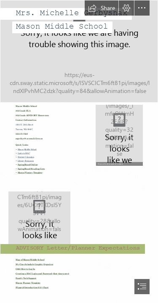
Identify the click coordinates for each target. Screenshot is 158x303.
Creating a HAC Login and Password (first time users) (42, 273)
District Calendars (26, 157)
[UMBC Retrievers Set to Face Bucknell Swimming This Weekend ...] (79, 217)
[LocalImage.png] (118, 134)
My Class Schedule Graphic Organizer (35, 264)
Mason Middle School (27, 149)
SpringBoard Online (28, 164)
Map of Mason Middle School (30, 259)
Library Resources (26, 160)
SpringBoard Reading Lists (31, 168)
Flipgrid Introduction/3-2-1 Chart (32, 287)
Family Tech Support (26, 278)
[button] (101, 8)
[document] (79, 151)
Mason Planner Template (30, 172)
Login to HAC (24, 153)
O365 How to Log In (25, 269)
